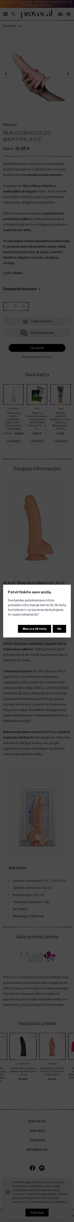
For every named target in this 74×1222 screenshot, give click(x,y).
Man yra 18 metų (34, 628)
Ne (59, 628)
